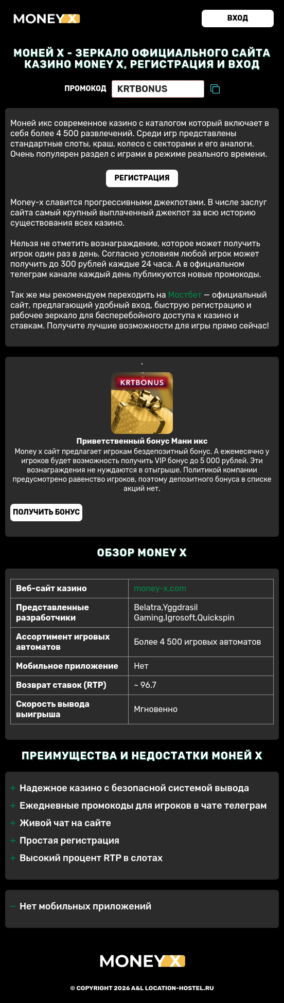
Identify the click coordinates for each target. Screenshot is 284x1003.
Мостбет (184, 295)
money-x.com (160, 588)
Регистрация (142, 178)
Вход (237, 18)
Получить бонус (46, 512)
